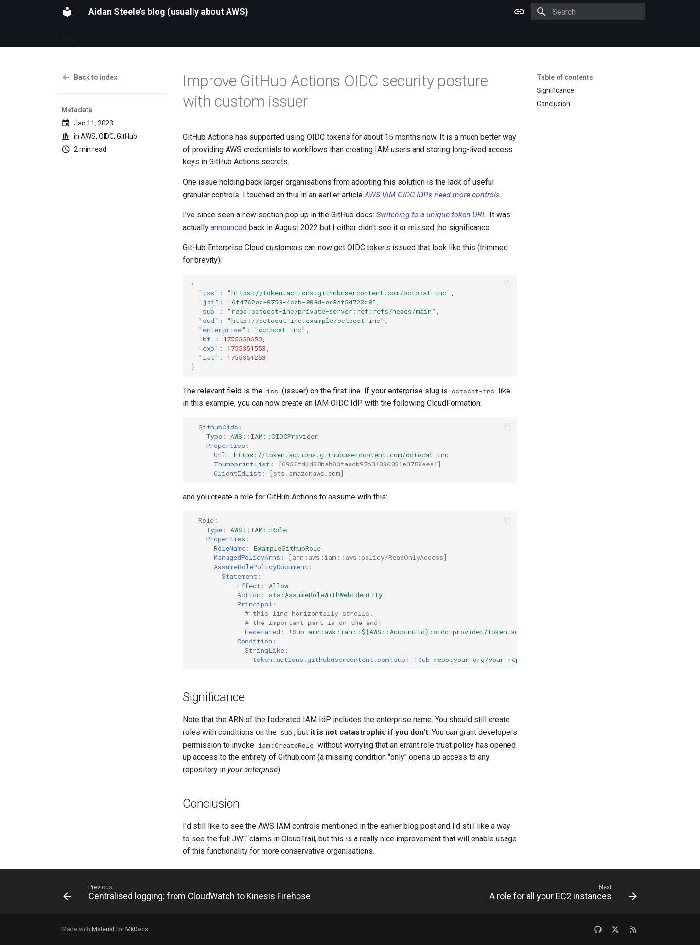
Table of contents (565, 77)
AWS (88, 136)
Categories (138, 35)
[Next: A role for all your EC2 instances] (561, 894)
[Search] (588, 11)
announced (228, 227)
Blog (68, 35)
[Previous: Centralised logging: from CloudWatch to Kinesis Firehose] (188, 894)
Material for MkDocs (120, 929)
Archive (98, 35)
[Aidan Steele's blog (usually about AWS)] (67, 11)
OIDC (106, 136)
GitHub (127, 136)
